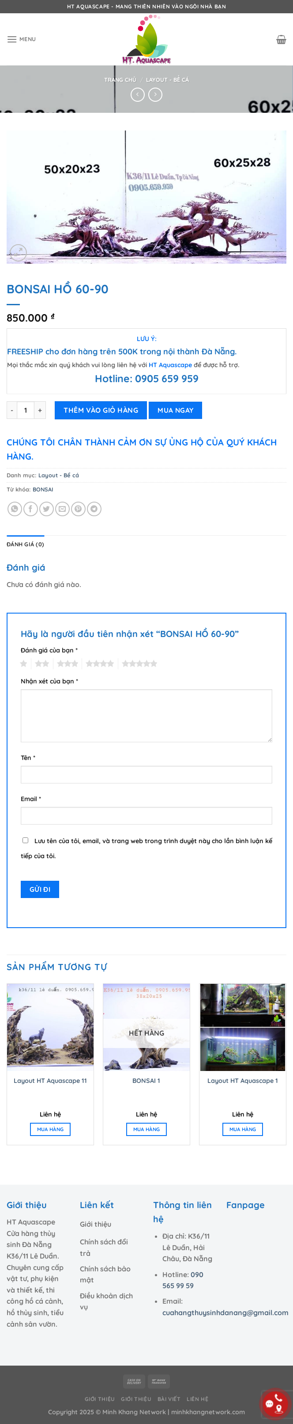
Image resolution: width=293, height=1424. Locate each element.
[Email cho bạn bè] (62, 509)
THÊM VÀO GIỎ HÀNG (101, 410)
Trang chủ (120, 79)
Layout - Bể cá (167, 79)
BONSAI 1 (146, 1081)
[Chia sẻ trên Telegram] (94, 509)
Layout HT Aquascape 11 (50, 1081)
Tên (28, 758)
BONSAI (43, 489)
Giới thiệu (100, 1399)
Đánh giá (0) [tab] (25, 544)
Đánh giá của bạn (49, 650)
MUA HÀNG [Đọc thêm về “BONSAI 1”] (146, 1129)
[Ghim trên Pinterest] (78, 509)
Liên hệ (197, 1399)
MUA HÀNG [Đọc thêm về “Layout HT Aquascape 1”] (242, 1129)
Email (31, 799)
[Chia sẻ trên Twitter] (46, 509)
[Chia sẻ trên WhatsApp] (15, 509)
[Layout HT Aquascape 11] (50, 1027)
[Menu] (21, 39)
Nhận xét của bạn (49, 681)
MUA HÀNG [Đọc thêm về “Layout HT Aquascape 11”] (50, 1129)
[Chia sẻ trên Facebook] (30, 509)
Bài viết (169, 1399)
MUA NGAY (176, 410)
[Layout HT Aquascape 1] (242, 1027)
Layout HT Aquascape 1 (242, 1081)
